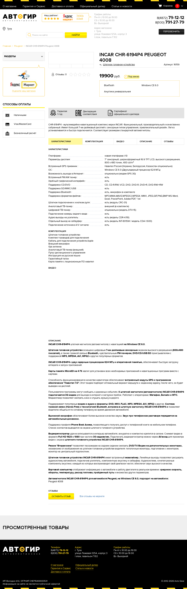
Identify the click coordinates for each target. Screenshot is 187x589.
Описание (146, 141)
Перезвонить (171, 31)
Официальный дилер (92, 6)
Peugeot (18, 46)
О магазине (9, 6)
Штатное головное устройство (119, 64)
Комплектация (94, 141)
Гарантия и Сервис (34, 6)
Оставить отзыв (61, 496)
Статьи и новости (122, 6)
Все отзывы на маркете (92, 496)
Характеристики (61, 141)
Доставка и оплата (63, 6)
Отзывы (168, 141)
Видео (120, 141)
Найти (76, 35)
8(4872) (170, 18)
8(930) (169, 22)
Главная (7, 46)
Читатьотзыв (80, 17)
